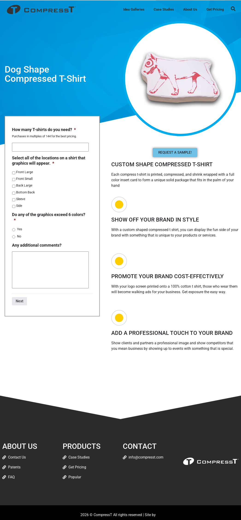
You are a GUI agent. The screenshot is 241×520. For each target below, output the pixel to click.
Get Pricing (215, 9)
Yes (19, 229)
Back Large (24, 185)
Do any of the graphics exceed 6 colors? (48, 217)
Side (19, 205)
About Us (190, 9)
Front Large (24, 172)
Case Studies (164, 9)
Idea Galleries (133, 9)
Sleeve (20, 199)
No (19, 236)
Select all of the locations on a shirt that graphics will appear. (48, 160)
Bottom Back (25, 192)
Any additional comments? (37, 245)
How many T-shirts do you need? (44, 129)
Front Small (24, 179)
